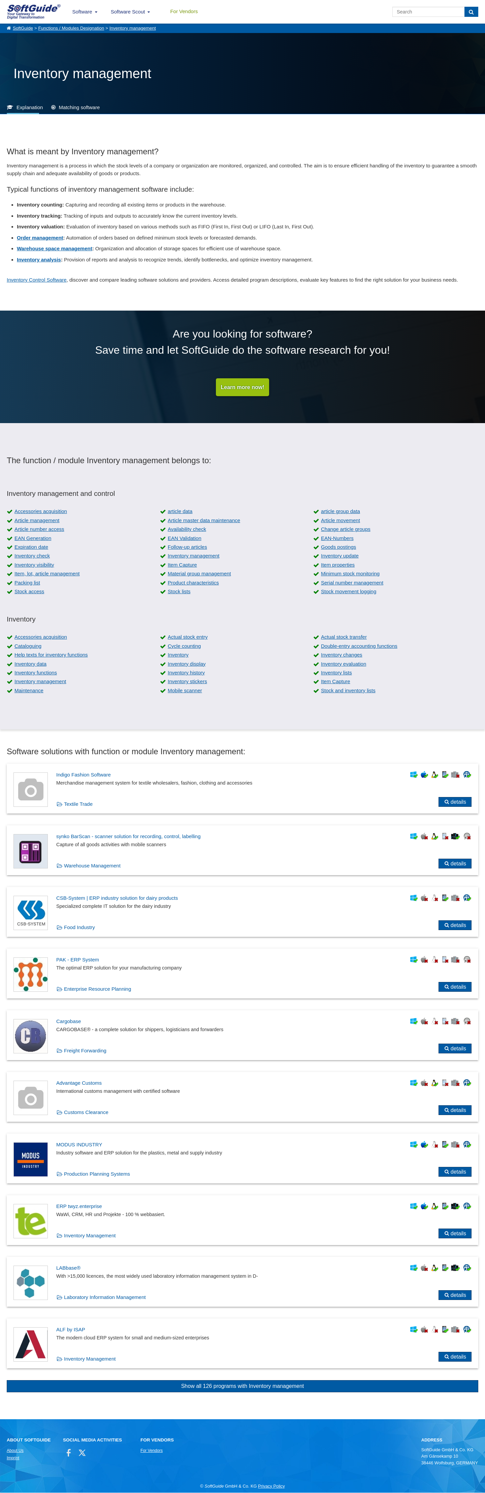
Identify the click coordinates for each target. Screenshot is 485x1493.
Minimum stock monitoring (350, 574)
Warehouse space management (54, 248)
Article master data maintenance (204, 520)
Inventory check (32, 556)
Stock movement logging (348, 592)
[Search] (471, 12)
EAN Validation (184, 538)
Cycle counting (184, 646)
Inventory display (187, 664)
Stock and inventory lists (348, 691)
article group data (340, 511)
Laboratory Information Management (105, 1297)
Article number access (39, 529)
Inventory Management (90, 1236)
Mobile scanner (185, 691)
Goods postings (338, 547)
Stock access (29, 592)
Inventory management (132, 28)
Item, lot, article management (46, 574)
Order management (40, 238)
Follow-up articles (187, 547)
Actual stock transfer (344, 637)
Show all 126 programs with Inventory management (242, 1386)
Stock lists (179, 592)
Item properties (338, 565)
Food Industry (79, 927)
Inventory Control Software (37, 280)
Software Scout (128, 11)
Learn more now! (242, 387)
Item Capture (182, 565)
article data (180, 511)
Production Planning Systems (97, 1174)
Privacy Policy (271, 1486)
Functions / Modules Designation (71, 28)
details (458, 802)
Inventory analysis (39, 259)
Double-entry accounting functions (359, 646)
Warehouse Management (92, 866)
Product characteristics (193, 583)
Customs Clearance (86, 1112)
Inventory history (186, 673)
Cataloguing (27, 646)
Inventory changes (341, 655)
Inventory (178, 655)
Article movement (340, 520)
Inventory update (340, 556)
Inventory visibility (34, 565)
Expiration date (31, 547)
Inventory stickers (187, 682)
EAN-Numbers (337, 538)
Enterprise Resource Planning (97, 989)
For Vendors (184, 11)
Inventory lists (336, 673)
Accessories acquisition (40, 511)
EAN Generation (32, 538)
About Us (15, 1451)
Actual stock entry (187, 637)
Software (82, 11)
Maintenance (28, 691)
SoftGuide (23, 28)
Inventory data (30, 664)
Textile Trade (78, 804)
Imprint (13, 1458)
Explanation (30, 107)
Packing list (27, 583)
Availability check (187, 529)
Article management (36, 520)
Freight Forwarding (85, 1051)
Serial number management (352, 583)
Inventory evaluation (343, 664)
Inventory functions (35, 673)
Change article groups (345, 529)
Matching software (79, 107)
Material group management (199, 574)
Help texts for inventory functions (51, 655)
